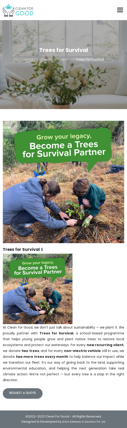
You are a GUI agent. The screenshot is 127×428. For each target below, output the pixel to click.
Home (28, 59)
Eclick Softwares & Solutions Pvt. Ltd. (84, 422)
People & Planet (54, 59)
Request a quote (22, 393)
